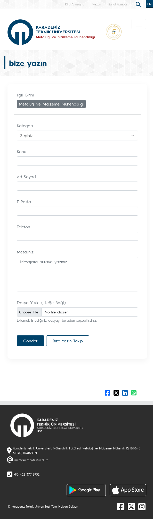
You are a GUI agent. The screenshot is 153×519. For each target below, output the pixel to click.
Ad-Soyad (26, 176)
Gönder (30, 340)
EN (149, 4)
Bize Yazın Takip (68, 340)
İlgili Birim (25, 94)
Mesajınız (25, 251)
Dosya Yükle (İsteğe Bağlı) (41, 302)
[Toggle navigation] (139, 24)
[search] (139, 4)
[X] (131, 506)
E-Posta (24, 201)
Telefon (23, 226)
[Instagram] (142, 506)
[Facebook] (120, 506)
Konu (21, 151)
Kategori (25, 125)
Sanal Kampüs (117, 4)
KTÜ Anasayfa (74, 4)
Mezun (96, 4)
